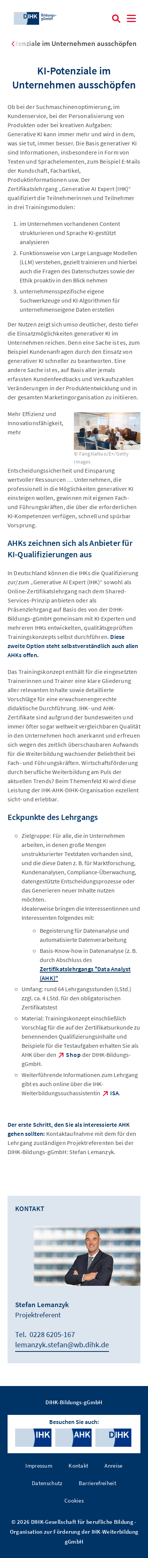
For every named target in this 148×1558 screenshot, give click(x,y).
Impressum (38, 1465)
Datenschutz (47, 1483)
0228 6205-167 (52, 1334)
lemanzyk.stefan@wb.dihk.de (62, 1344)
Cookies (74, 1500)
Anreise (113, 1465)
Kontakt (78, 1465)
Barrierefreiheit (97, 1483)
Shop (73, 1054)
